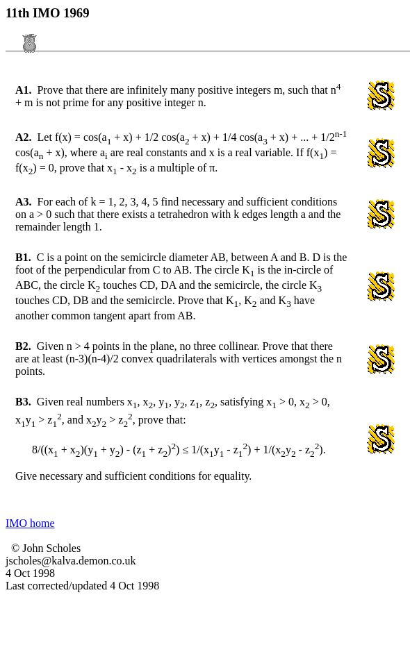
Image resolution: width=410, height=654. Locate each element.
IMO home (30, 523)
